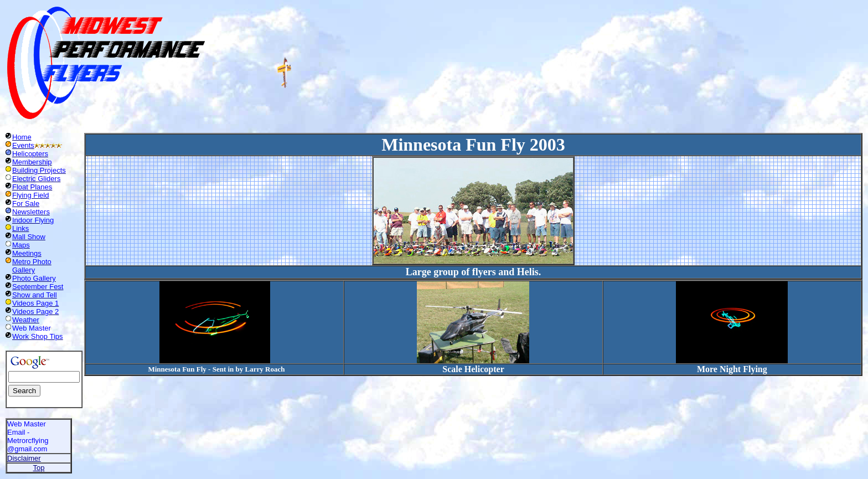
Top (39, 467)
